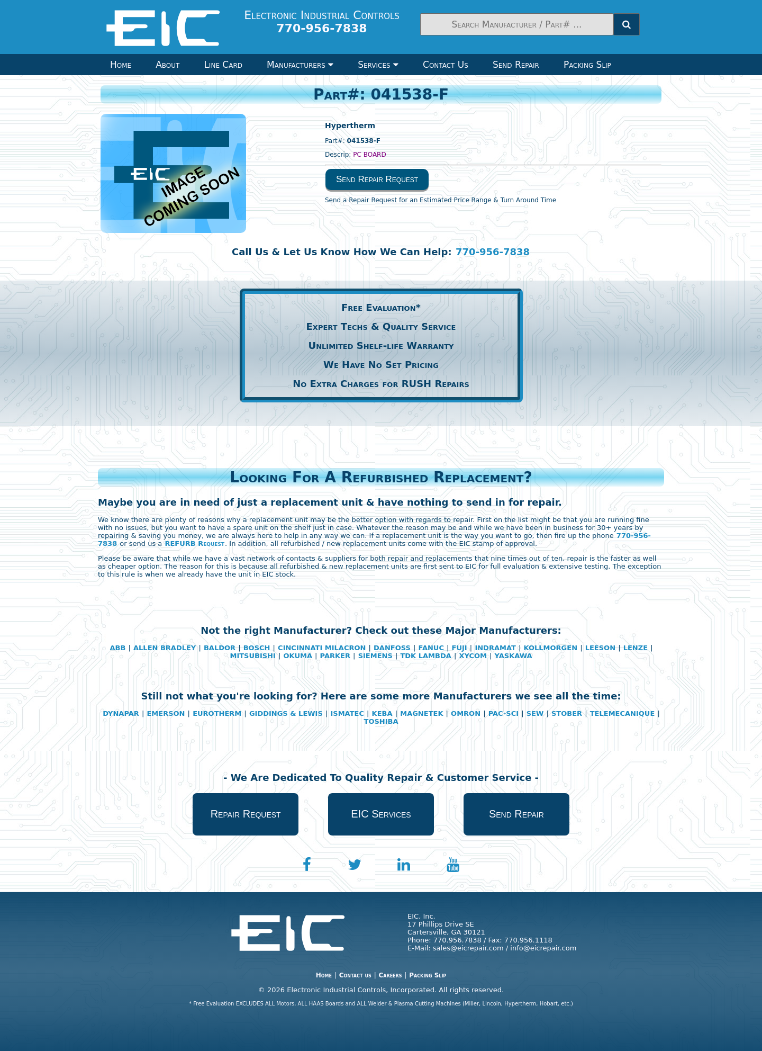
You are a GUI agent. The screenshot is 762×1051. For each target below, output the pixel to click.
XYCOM (473, 656)
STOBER (566, 713)
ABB (117, 648)
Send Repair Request (377, 179)
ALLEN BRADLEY (164, 648)
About (167, 64)
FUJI (459, 648)
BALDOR (219, 648)
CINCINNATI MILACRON (322, 648)
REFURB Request (194, 543)
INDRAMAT (495, 648)
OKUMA (298, 656)
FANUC (431, 648)
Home (120, 64)
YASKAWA (513, 656)
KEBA (382, 713)
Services (378, 64)
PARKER (335, 656)
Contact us (355, 975)
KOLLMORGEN (550, 648)
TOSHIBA (381, 721)
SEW (535, 713)
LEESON (600, 648)
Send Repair (516, 64)
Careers (390, 975)
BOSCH (256, 648)
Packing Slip (587, 64)
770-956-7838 (493, 251)
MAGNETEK (421, 713)
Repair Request (246, 814)
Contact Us (445, 64)
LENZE (635, 648)
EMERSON (166, 713)
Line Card (223, 64)
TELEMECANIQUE (622, 713)
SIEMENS (375, 656)
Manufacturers (300, 64)
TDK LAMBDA (425, 656)
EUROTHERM (217, 713)
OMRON (465, 713)
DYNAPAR (121, 713)
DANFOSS (392, 648)
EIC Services (381, 814)
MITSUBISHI (252, 656)
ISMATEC (347, 713)
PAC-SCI (503, 713)
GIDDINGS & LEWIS (286, 713)
